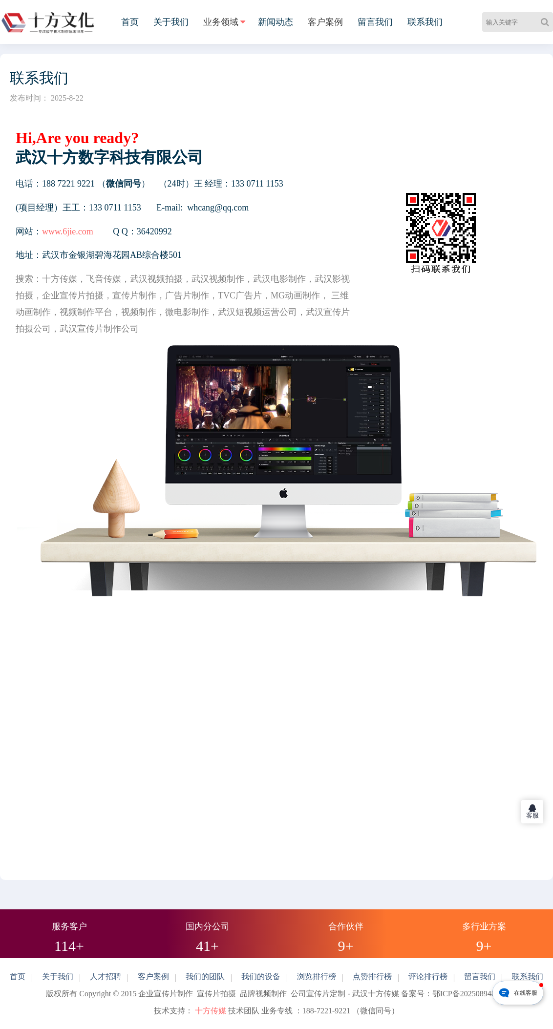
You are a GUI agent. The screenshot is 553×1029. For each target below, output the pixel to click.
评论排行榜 (427, 976)
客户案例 (325, 22)
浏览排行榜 (316, 976)
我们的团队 (205, 976)
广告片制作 (187, 295)
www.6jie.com (67, 231)
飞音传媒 (103, 279)
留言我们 (375, 22)
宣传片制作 (134, 295)
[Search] (547, 22)
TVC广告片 (240, 295)
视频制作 (138, 312)
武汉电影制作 (279, 279)
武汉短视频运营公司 (257, 312)
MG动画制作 (295, 295)
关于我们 (171, 22)
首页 (130, 22)
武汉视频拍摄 (156, 279)
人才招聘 (105, 976)
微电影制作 (187, 312)
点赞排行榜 (372, 976)
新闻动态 (275, 22)
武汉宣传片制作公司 (99, 329)
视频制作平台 (86, 312)
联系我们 (425, 22)
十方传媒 (59, 279)
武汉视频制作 (217, 279)
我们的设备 (260, 976)
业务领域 (220, 22)
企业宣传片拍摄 (73, 295)
